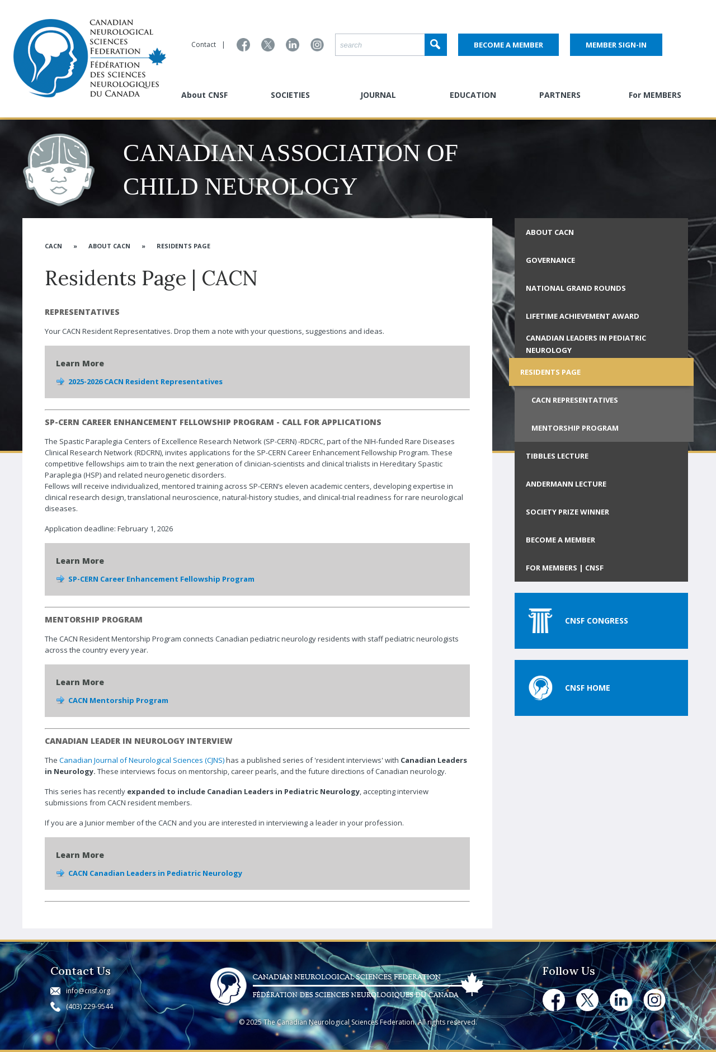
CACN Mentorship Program (118, 700)
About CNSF (204, 94)
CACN (53, 246)
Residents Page (183, 246)
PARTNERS (560, 94)
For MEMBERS (655, 94)
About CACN (109, 246)
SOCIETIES (290, 94)
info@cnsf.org (88, 991)
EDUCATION (473, 94)
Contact (203, 44)
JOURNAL (378, 94)
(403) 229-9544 (89, 1006)
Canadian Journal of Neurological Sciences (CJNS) (141, 760)
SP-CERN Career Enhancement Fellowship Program (161, 579)
